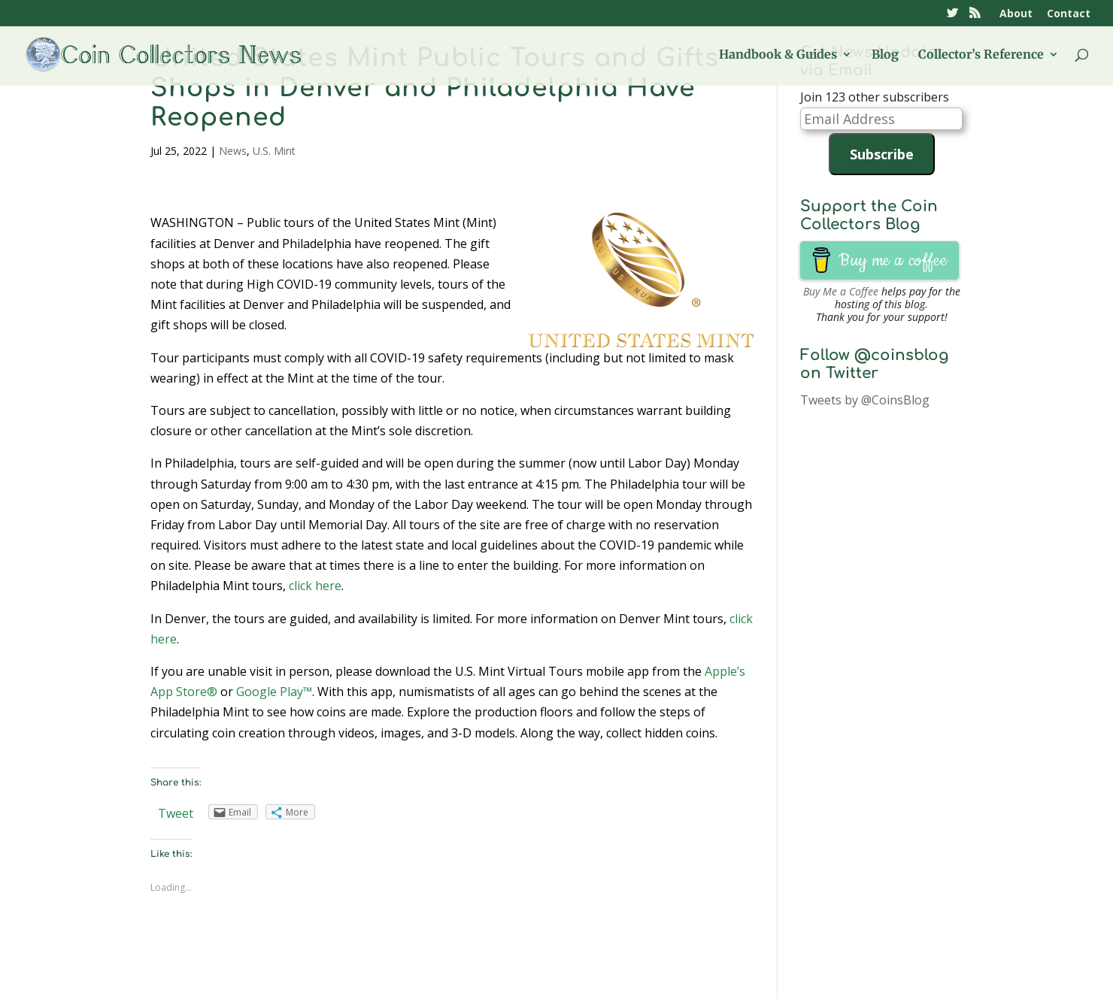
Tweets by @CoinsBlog (865, 400)
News (233, 151)
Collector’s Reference (981, 55)
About (1016, 14)
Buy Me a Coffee (840, 291)
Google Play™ (274, 691)
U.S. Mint (274, 151)
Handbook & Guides (778, 55)
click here (315, 585)
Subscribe (882, 154)
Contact (1068, 14)
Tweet (175, 813)
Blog (885, 55)
